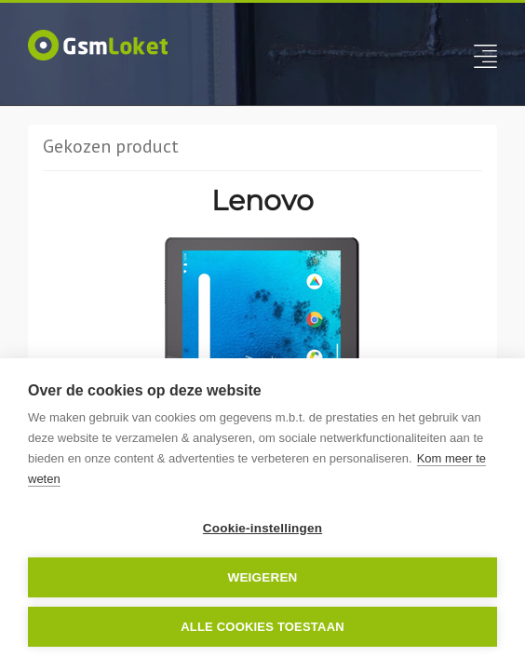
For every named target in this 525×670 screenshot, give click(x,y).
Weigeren (262, 577)
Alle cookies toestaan (262, 627)
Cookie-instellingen (262, 528)
